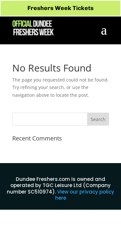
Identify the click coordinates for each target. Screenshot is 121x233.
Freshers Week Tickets (60, 8)
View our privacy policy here (85, 195)
